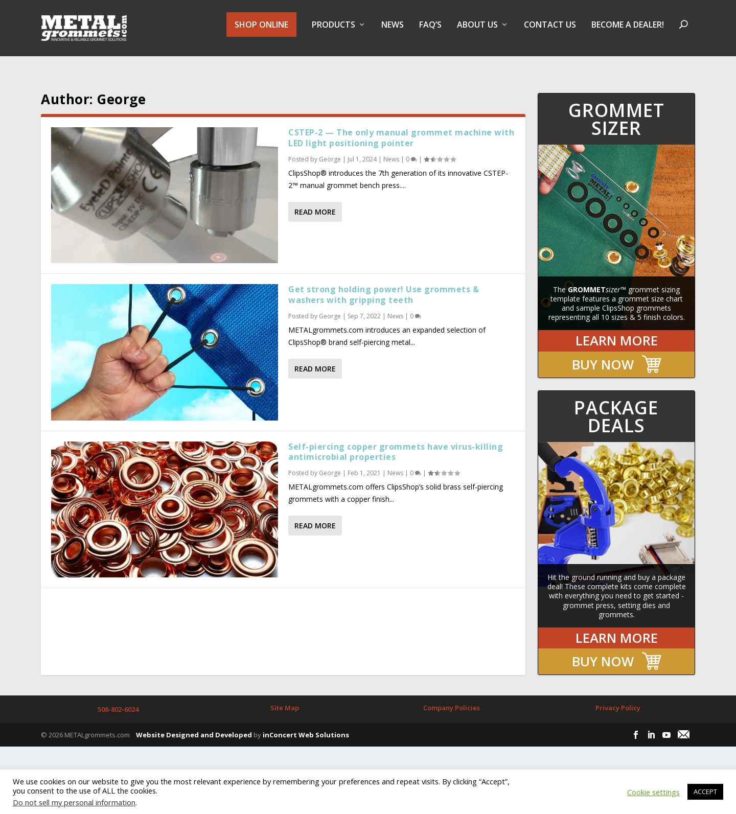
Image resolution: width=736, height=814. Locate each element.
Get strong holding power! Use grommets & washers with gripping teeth (383, 285)
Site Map (284, 698)
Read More (315, 202)
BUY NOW (603, 355)
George (330, 150)
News (391, 150)
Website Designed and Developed (194, 725)
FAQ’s (430, 32)
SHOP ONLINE (261, 31)
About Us (477, 32)
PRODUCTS (333, 32)
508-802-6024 (118, 700)
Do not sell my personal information (74, 802)
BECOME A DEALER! (627, 32)
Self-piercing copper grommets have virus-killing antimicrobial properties (395, 443)
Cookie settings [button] (653, 792)
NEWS (392, 32)
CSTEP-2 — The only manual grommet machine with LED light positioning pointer (401, 128)
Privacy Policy (617, 698)
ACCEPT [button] (705, 791)
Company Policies (451, 698)
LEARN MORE (617, 331)
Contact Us (550, 32)
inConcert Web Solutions (306, 725)
